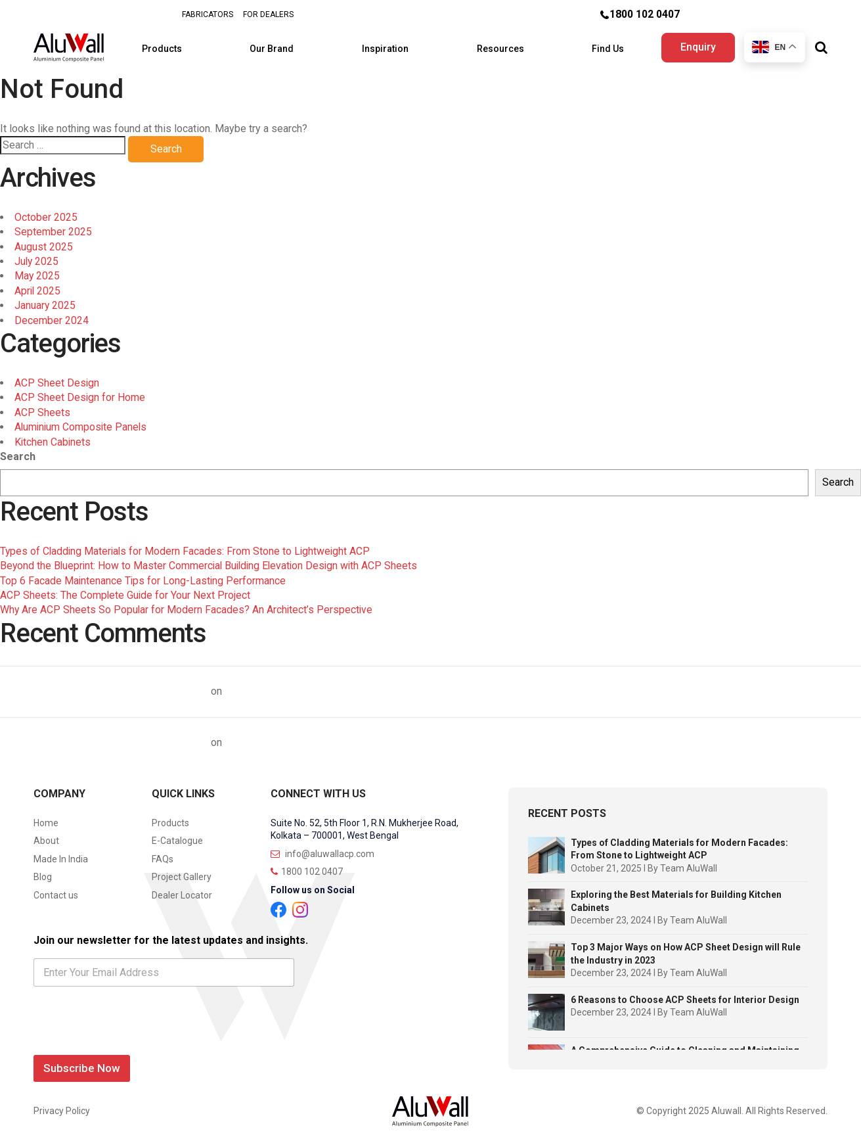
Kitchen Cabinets (53, 438)
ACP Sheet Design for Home (80, 394)
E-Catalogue (177, 836)
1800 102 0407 (644, 14)
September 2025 (53, 228)
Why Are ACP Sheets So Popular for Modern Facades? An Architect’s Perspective (187, 606)
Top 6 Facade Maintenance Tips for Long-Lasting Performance (144, 577)
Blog (42, 873)
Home (45, 819)
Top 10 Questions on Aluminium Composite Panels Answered (376, 738)
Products (174, 46)
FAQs (162, 855)
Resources (496, 46)
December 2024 (51, 316)
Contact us (55, 891)
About (46, 836)
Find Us (599, 46)
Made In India (60, 855)
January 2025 (45, 302)
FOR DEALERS (267, 14)
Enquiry (696, 45)
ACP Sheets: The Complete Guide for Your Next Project (126, 591)
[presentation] (133, 1037)
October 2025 (45, 213)
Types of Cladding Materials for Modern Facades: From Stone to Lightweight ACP (187, 547)
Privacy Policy (61, 1107)
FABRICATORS (206, 14)
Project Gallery (181, 873)
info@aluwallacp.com (322, 850)
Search (17, 452)
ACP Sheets (42, 408)
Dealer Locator (182, 891)
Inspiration (386, 46)
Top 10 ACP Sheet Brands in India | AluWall (104, 687)
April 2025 (38, 287)
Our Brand (279, 46)
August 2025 (43, 243)
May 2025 (37, 272)
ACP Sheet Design (57, 379)
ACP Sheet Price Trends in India (304, 687)
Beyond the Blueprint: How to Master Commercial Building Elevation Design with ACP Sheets (212, 561)
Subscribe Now (81, 1064)
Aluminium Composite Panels (82, 423)
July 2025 (37, 257)
